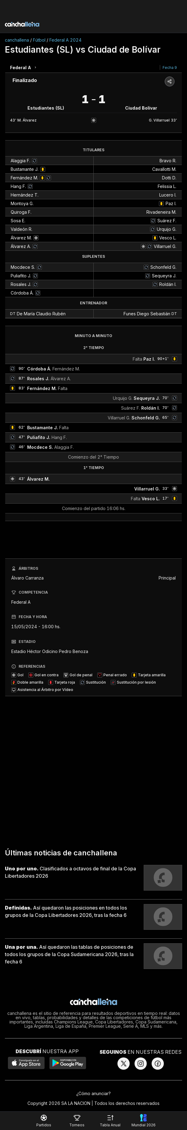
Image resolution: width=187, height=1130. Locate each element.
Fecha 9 (170, 67)
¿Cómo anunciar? (93, 1093)
